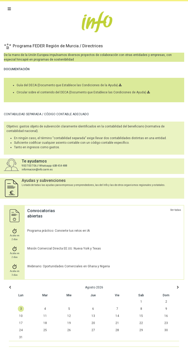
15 (141, 316)
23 (166, 323)
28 (117, 330)
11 (45, 316)
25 (45, 330)
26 (69, 330)
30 (166, 330)
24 (21, 330)
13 (93, 316)
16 (166, 316)
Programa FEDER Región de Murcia (46, 45)
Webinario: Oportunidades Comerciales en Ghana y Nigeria (68, 266)
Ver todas (175, 210)
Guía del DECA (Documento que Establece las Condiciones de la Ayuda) (69, 85)
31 (21, 337)
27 (93, 330)
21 (117, 323)
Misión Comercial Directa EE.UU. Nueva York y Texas (64, 248)
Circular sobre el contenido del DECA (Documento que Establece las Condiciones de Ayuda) (83, 92)
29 (141, 330)
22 (141, 323)
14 (117, 316)
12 (69, 316)
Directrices (92, 45)
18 (45, 323)
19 (69, 323)
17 (21, 323)
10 (21, 316)
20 (93, 323)
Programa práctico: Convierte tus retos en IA (58, 230)
